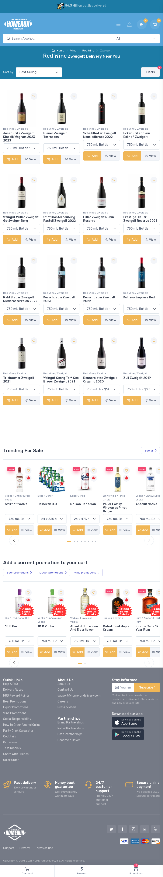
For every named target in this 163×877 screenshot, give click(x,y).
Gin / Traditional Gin (48, 615)
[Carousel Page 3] (77, 540)
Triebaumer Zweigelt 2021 (18, 379)
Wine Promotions (14, 710)
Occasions (10, 740)
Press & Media (67, 705)
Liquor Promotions (15, 705)
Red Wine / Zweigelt (15, 128)
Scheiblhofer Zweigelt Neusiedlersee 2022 (99, 135)
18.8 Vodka (76, 623)
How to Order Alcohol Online (22, 722)
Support (8, 845)
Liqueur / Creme (140, 615)
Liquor (53, 571)
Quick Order (11, 757)
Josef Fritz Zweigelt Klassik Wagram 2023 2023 (19, 137)
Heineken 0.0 (77, 503)
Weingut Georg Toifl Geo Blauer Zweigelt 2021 (61, 379)
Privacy (25, 845)
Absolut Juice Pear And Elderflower (109, 627)
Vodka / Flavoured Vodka (110, 617)
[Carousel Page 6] (88, 540)
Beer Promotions (14, 699)
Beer (19, 571)
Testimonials (12, 746)
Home (58, 50)
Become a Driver (69, 737)
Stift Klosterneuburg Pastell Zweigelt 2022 (59, 219)
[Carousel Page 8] (95, 540)
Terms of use (44, 845)
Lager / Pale (106, 494)
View (30, 159)
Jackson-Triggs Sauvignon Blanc (17, 504)
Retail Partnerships (71, 726)
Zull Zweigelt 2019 (137, 378)
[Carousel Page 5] (85, 540)
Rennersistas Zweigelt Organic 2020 (100, 379)
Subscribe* (147, 685)
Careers (63, 699)
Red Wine (88, 50)
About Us (64, 681)
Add (12, 159)
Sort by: (8, 72)
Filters (153, 70)
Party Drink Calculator (18, 728)
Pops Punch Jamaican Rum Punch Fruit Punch (18, 627)
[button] (128, 719)
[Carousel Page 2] (74, 540)
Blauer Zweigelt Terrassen (55, 135)
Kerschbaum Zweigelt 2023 (59, 299)
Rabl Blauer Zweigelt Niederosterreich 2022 (20, 299)
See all (151, 450)
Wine (73, 50)
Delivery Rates (13, 687)
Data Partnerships (70, 732)
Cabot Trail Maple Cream (144, 625)
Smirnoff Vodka (47, 503)
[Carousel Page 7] (92, 540)
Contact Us (65, 687)
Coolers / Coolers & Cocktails (17, 617)
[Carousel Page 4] (81, 540)
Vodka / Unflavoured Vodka (48, 496)
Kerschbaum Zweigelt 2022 (99, 299)
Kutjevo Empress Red (139, 297)
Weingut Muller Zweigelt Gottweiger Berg (21, 219)
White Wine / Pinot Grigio (141, 496)
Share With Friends (16, 751)
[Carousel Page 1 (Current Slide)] (69, 540)
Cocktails (9, 734)
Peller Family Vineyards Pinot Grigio (142, 506)
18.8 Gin (42, 623)
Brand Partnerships (71, 720)
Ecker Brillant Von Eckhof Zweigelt (136, 135)
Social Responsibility (17, 716)
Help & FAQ (10, 681)
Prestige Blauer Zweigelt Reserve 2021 (140, 219)
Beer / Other (75, 494)
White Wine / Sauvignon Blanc (15, 496)
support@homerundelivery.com (79, 693)
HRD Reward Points (16, 693)
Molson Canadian (112, 503)
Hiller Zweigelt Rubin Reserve (98, 219)
